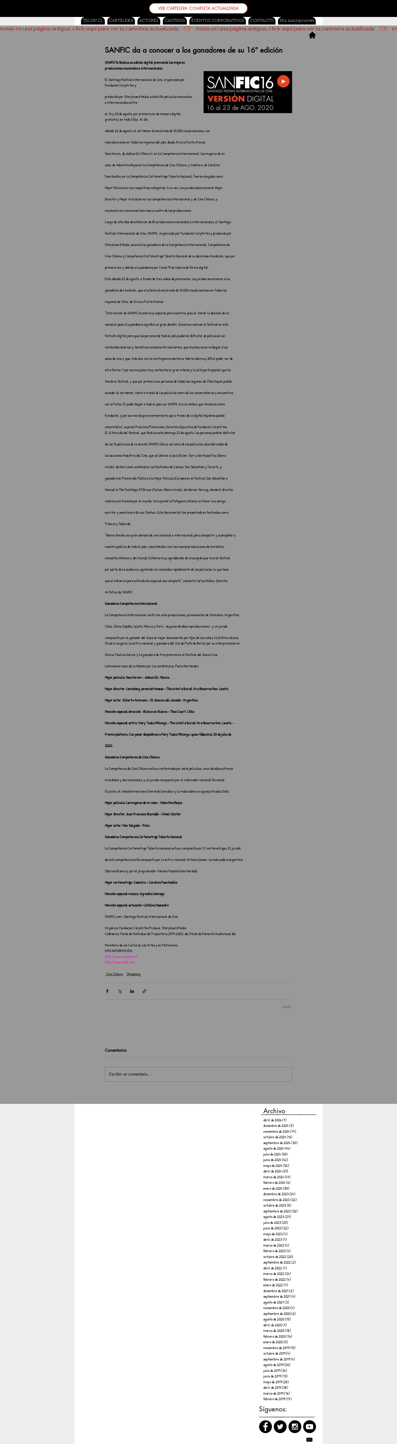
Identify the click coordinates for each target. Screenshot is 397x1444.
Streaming (134, 974)
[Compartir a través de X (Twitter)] (119, 991)
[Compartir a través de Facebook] (107, 991)
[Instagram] (294, 1426)
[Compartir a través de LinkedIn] (132, 991)
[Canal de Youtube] (309, 1426)
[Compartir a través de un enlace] (144, 991)
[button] (175, 21)
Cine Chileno (114, 974)
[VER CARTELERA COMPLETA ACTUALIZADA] (198, 8)
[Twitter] (280, 1426)
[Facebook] (265, 1426)
